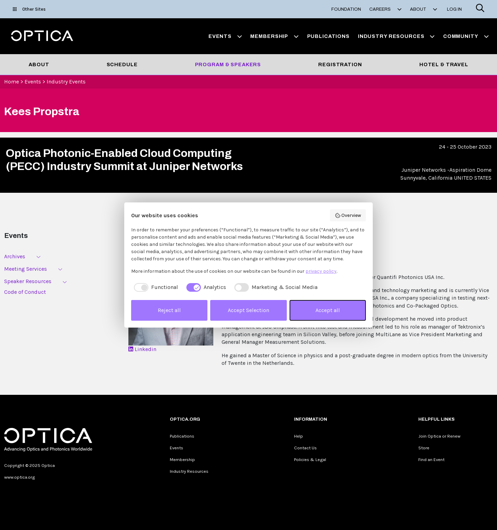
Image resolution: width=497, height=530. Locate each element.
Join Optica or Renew (439, 436)
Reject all (169, 310)
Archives (14, 256)
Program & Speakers (228, 64)
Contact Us (305, 447)
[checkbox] (154, 287)
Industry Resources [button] (396, 36)
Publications (328, 36)
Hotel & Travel (443, 64)
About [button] (423, 9)
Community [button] (466, 36)
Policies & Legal (310, 459)
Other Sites (29, 9)
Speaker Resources (27, 281)
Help (298, 436)
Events (33, 81)
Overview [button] (348, 215)
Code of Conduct (25, 292)
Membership (182, 459)
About (39, 64)
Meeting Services (25, 269)
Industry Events (66, 81)
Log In (454, 9)
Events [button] (225, 36)
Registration (340, 64)
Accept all (327, 310)
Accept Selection (248, 310)
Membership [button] (274, 36)
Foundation (346, 9)
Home (11, 81)
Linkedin (142, 349)
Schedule (122, 64)
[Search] (480, 9)
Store (423, 447)
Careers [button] (385, 9)
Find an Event (431, 459)
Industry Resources (189, 471)
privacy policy (321, 271)
